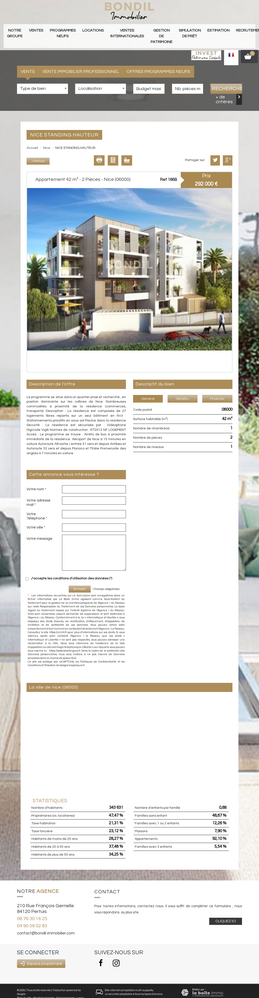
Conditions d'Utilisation (42, 656)
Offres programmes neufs (158, 62)
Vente (28, 62)
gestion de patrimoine (134, 31)
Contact (232, 29)
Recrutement (208, 29)
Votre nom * (36, 480)
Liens (80, 988)
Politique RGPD (36, 992)
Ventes (30, 29)
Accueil (32, 138)
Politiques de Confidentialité (98, 653)
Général (147, 389)
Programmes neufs (52, 31)
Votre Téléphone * (37, 507)
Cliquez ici (225, 912)
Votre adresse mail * (39, 493)
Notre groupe (13, 31)
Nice (46, 138)
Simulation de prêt (158, 31)
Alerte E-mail (251, 31)
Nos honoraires (65, 988)
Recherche (227, 79)
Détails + (182, 389)
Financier (217, 389)
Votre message (39, 530)
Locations (78, 29)
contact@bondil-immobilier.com (46, 924)
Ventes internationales (106, 31)
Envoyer (79, 580)
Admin (21, 992)
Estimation (181, 29)
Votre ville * (36, 518)
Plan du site (24, 988)
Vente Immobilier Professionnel (80, 62)
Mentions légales (43, 988)
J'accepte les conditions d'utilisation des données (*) (71, 569)
